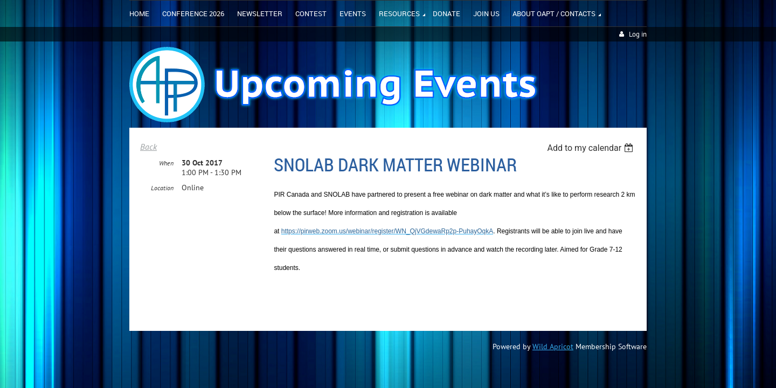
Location (162, 188)
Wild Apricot (552, 346)
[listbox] (591, 148)
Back (148, 146)
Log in (638, 34)
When (166, 164)
